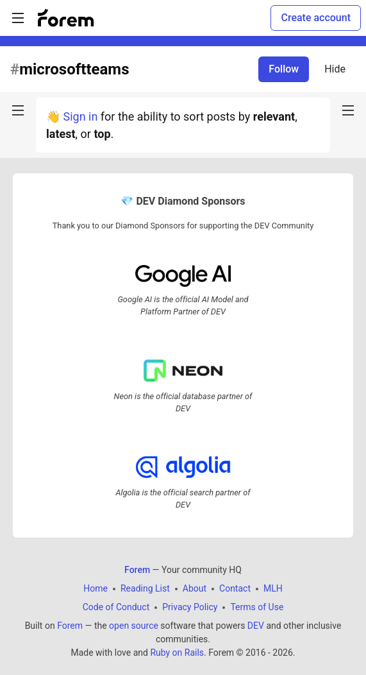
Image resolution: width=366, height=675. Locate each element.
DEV (255, 625)
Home (95, 588)
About (194, 588)
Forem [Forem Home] (137, 570)
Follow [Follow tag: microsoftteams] (284, 69)
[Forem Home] (66, 18)
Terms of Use (256, 607)
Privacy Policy (189, 607)
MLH (273, 588)
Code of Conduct (116, 607)
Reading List (145, 588)
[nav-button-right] (348, 110)
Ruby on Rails (177, 652)
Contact (235, 588)
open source (133, 625)
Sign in (80, 116)
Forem (70, 625)
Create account (316, 18)
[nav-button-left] (18, 110)
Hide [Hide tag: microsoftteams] (334, 69)
